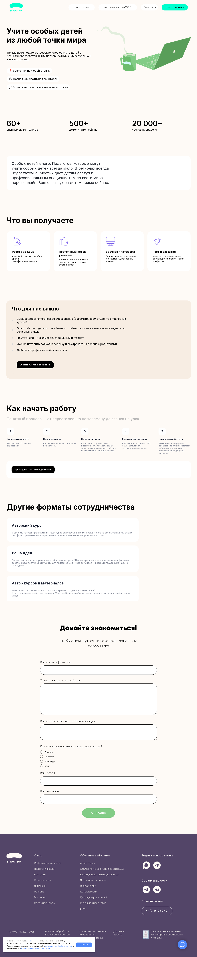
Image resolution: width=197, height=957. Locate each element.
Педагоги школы (44, 869)
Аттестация (87, 863)
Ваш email (47, 773)
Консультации (88, 892)
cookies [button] (30, 941)
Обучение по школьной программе (102, 869)
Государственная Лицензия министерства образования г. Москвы (167, 935)
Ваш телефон (49, 791)
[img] (14, 857)
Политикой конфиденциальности (35, 949)
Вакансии (40, 897)
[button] (175, 7)
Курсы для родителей (93, 897)
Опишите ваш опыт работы (60, 680)
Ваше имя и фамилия (55, 662)
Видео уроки (88, 886)
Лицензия (40, 886)
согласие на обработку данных (58, 946)
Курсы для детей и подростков (99, 875)
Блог (83, 909)
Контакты (40, 875)
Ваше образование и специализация (67, 721)
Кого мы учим (42, 880)
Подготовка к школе (93, 880)
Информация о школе (47, 863)
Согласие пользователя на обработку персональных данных (92, 935)
